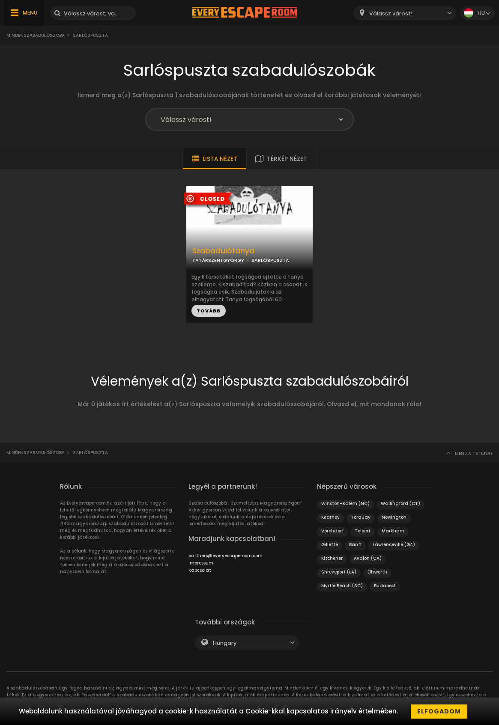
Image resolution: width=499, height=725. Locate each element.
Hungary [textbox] (224, 643)
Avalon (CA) (368, 558)
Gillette (329, 544)
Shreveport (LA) (338, 572)
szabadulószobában (140, 695)
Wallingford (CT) (400, 503)
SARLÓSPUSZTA (270, 260)
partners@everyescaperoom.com (225, 556)
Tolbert (363, 531)
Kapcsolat (199, 570)
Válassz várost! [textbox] (390, 13)
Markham (393, 531)
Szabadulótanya (223, 251)
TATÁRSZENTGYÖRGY (218, 260)
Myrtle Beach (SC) (342, 585)
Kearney (330, 517)
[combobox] (404, 13)
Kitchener (332, 558)
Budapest (385, 585)
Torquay (361, 517)
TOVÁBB (209, 310)
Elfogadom (439, 711)
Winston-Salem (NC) (345, 503)
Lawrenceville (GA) (394, 544)
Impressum (200, 563)
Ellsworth (377, 572)
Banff (355, 544)
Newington (394, 517)
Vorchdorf (332, 531)
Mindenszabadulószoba (35, 35)
